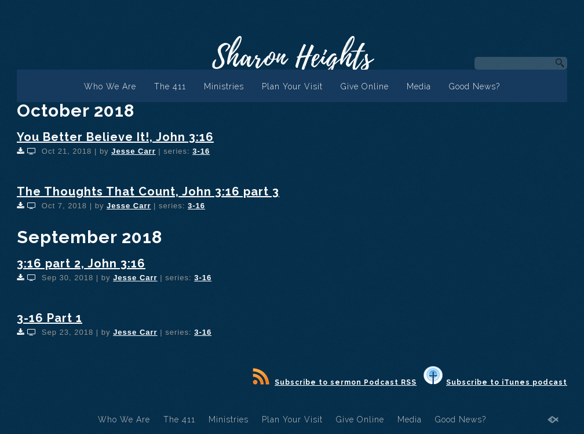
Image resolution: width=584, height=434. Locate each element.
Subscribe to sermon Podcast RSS (335, 382)
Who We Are (110, 86)
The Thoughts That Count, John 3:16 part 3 (148, 191)
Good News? (474, 86)
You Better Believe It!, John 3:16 (115, 137)
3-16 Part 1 (49, 318)
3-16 (201, 151)
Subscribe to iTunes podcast (495, 382)
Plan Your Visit (292, 86)
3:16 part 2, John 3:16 (81, 263)
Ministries (224, 86)
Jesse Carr (133, 151)
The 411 (170, 86)
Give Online (365, 86)
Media (419, 86)
